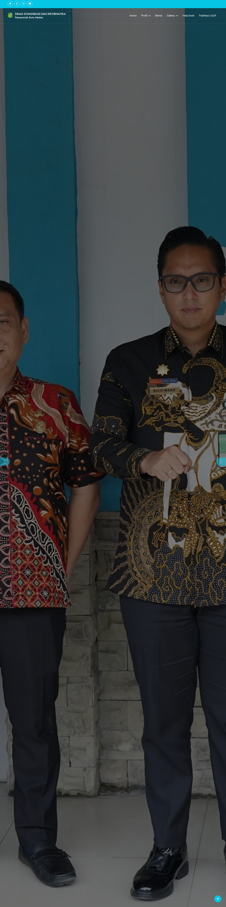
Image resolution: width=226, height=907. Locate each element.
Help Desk (188, 15)
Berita (158, 15)
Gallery (171, 15)
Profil (144, 15)
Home (133, 15)
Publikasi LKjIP (207, 15)
